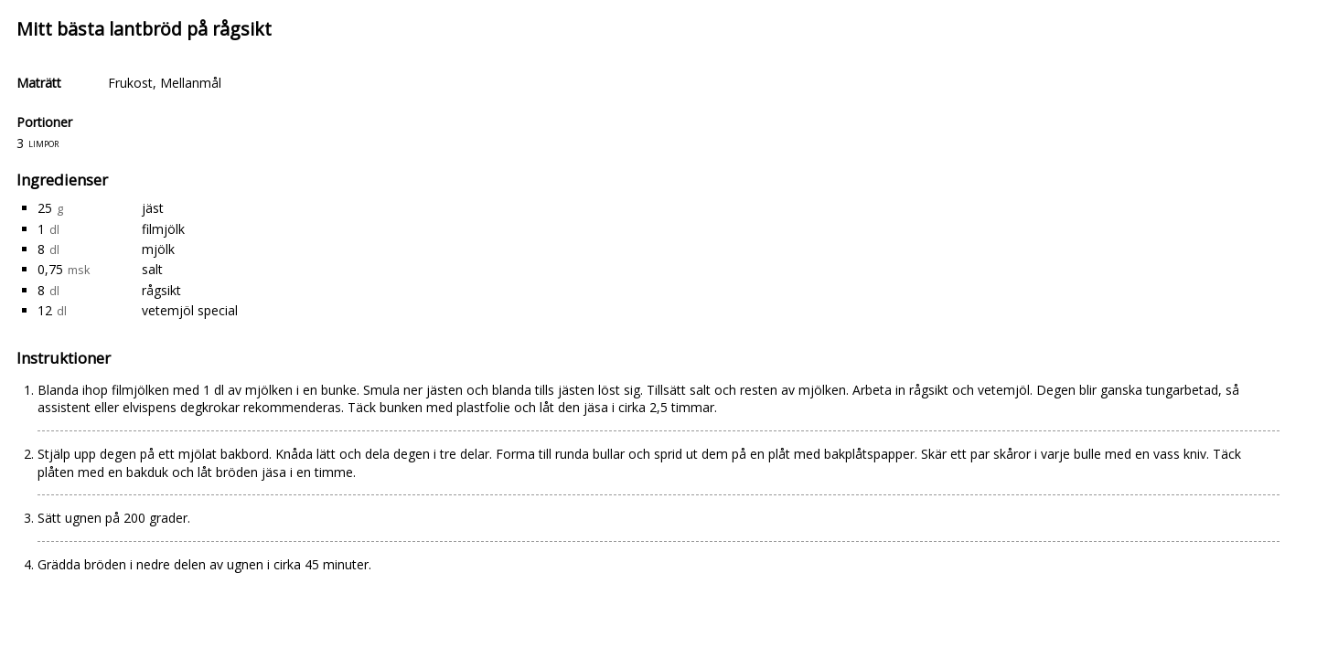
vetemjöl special (190, 310)
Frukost (130, 82)
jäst (153, 208)
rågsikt (161, 290)
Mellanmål (190, 82)
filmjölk (163, 229)
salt (152, 269)
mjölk (158, 249)
